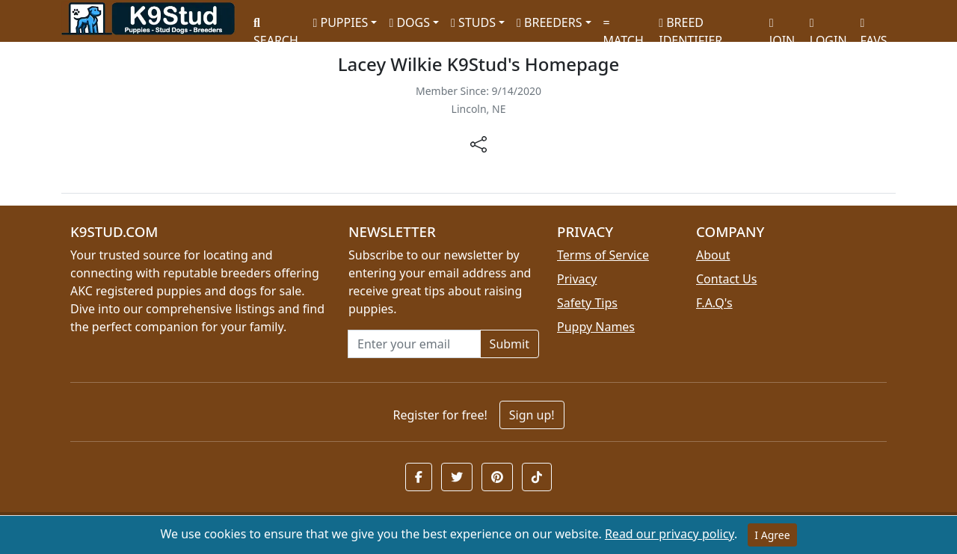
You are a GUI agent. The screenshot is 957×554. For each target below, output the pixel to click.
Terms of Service (603, 255)
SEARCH (275, 26)
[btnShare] (478, 143)
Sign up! (532, 415)
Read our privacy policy (669, 534)
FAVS (874, 26)
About (713, 255)
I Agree (772, 535)
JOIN (782, 26)
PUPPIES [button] (340, 22)
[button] (418, 477)
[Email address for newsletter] (414, 344)
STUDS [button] (473, 22)
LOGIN (828, 26)
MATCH (623, 26)
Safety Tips (587, 303)
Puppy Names (596, 326)
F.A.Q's (714, 303)
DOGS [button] (409, 22)
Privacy (577, 279)
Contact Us (726, 279)
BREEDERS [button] (549, 22)
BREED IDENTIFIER (690, 25)
